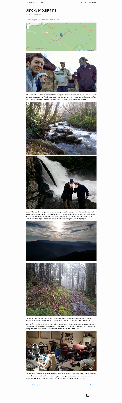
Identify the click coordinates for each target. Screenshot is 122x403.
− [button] (27, 27)
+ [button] (27, 25)
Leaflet (79, 50)
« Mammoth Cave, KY (33, 385)
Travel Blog (93, 2)
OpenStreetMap (86, 50)
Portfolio (84, 2)
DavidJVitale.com (35, 2)
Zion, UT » (93, 385)
